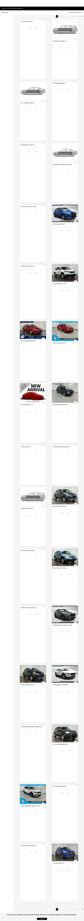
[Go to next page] (80, 16)
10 (77, 16)
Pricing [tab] (36, 27)
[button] (75, 39)
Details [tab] (29, 27)
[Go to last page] (82, 16)
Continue (42, 918)
